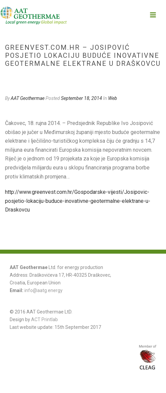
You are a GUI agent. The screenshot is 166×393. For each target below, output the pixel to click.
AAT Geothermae (28, 98)
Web (27, 78)
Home (13, 78)
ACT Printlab (44, 319)
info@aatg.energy (43, 290)
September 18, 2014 (81, 98)
